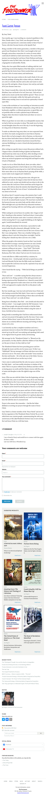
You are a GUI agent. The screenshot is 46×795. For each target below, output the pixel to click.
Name (3, 453)
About (34, 781)
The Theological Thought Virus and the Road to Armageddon (18, 662)
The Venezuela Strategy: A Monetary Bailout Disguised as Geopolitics (20, 681)
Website (4, 469)
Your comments (6, 477)
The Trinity (6, 760)
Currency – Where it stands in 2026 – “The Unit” (16, 674)
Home (5, 781)
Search (40, 781)
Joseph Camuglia (8, 434)
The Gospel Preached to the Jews (11, 672)
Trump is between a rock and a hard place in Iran (14, 667)
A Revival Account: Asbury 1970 (13, 544)
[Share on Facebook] (7, 719)
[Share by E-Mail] (10, 719)
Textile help (7, 492)
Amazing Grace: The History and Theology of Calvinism (12, 591)
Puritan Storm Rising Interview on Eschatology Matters (16, 664)
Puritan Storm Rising (31, 544)
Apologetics (16, 29)
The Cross (5, 765)
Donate (22, 783)
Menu (11, 781)
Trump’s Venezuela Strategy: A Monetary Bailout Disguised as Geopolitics (21, 676)
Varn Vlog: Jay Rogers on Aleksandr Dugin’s (20, 683)
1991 (11, 29)
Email (3, 461)
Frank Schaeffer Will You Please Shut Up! (32, 590)
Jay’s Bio (27, 781)
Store (16, 781)
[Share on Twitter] (3, 719)
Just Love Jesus (11, 25)
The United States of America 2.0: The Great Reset (12, 638)
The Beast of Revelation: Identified (32, 637)
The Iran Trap (5, 669)
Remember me (8, 495)
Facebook (8, 744)
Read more (18, 555)
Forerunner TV (10, 749)
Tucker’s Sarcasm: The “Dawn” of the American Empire (16, 679)
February (6, 29)
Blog (21, 781)
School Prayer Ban (8, 763)
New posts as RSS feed (10, 728)
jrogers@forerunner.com (23, 793)
